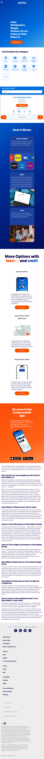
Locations (10, 627)
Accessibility (6, 677)
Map (14, 112)
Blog (4, 672)
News (4, 654)
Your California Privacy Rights (10, 711)
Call (24, 112)
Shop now (16, 42)
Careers (5, 666)
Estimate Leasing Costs (22, 108)
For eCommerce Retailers (9, 661)
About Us (5, 651)
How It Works (6, 637)
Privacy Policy (7, 707)
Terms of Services (8, 702)
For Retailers (6, 643)
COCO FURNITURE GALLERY (22, 98)
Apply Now (22, 105)
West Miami (20, 627)
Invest (4, 669)
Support (5, 658)
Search (30, 112)
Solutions (5, 680)
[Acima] (22, 3)
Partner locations (7, 691)
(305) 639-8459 (22, 102)
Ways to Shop (6, 640)
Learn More (22, 307)
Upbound (5, 694)
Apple (16, 459)
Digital (4, 683)
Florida (14, 627)
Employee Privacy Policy (9, 716)
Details (19, 112)
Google (29, 459)
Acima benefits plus (8, 688)
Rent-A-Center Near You (9, 647)
